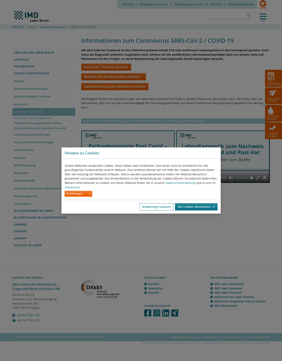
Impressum (72, 187)
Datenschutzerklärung (180, 183)
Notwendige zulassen (156, 207)
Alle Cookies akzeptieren (196, 207)
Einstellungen (74, 193)
